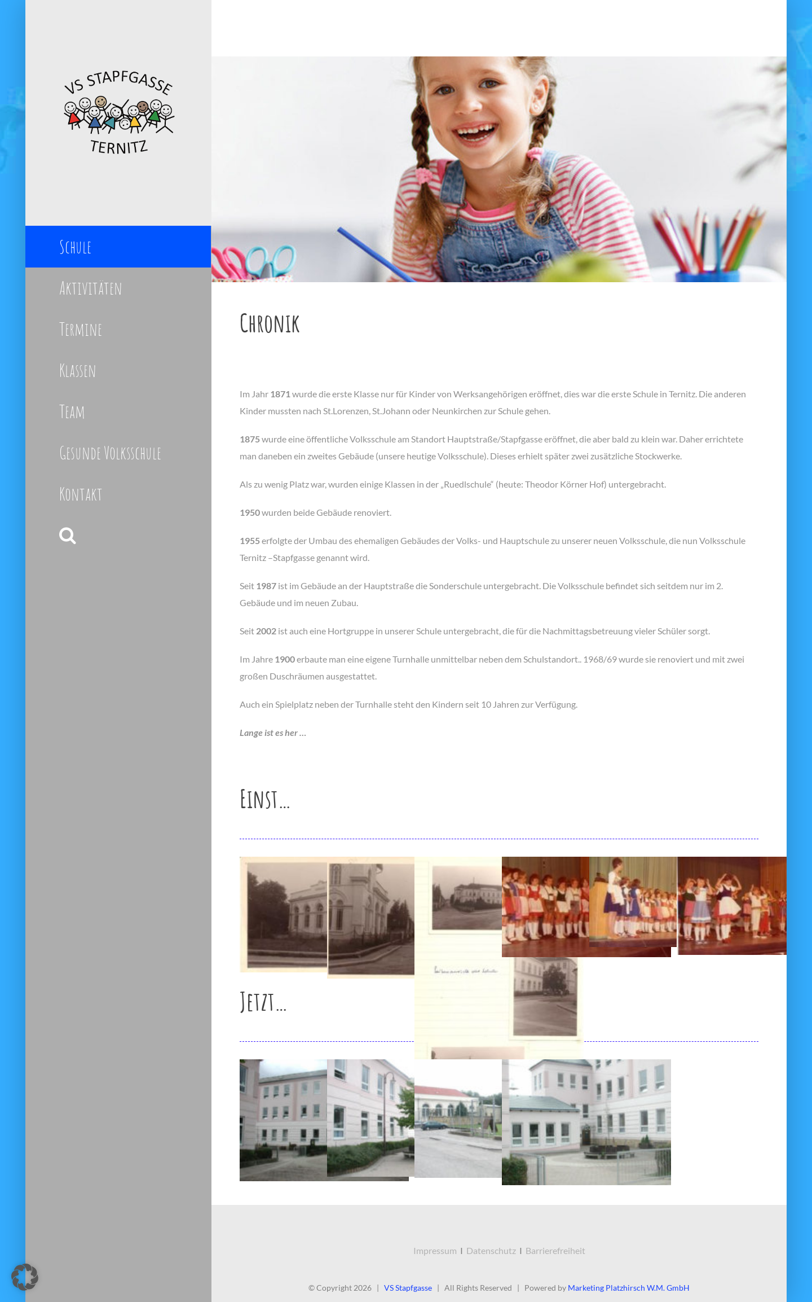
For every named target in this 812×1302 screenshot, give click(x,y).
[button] (118, 535)
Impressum (435, 1250)
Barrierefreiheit (555, 1250)
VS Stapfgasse (408, 1287)
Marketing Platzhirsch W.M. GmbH (629, 1287)
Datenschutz (491, 1250)
